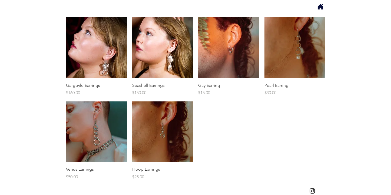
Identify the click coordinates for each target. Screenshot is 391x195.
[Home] (320, 6)
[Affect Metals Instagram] (312, 190)
